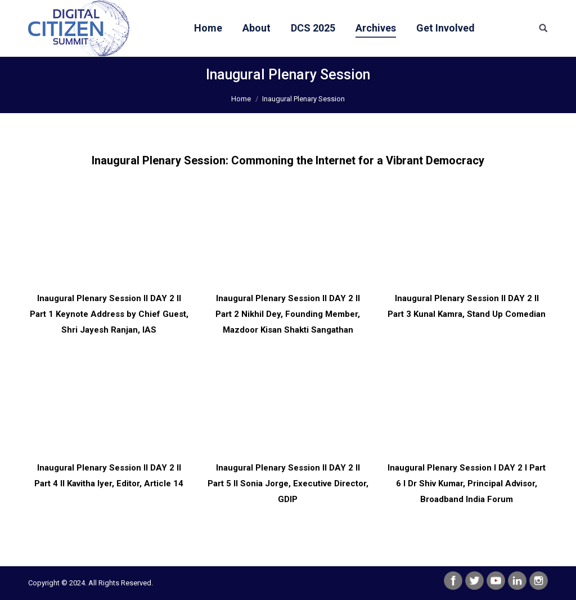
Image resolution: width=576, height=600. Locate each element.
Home (241, 99)
